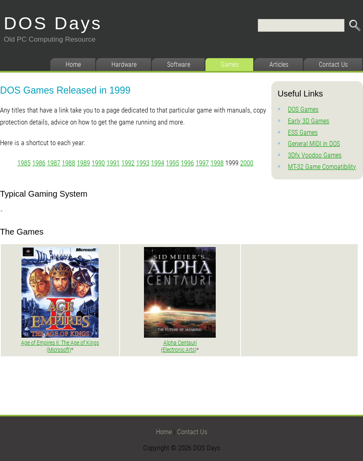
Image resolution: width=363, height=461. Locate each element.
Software (178, 64)
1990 (98, 163)
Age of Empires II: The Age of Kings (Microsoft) (60, 346)
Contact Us (333, 64)
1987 (53, 163)
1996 (187, 163)
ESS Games (303, 132)
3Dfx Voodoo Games (315, 155)
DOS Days (53, 23)
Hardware (124, 64)
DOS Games (303, 109)
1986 (38, 163)
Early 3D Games (308, 121)
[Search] (301, 25)
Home (73, 64)
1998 (217, 163)
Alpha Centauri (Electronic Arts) (179, 346)
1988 (68, 163)
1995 (172, 163)
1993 (142, 163)
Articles (278, 64)
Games (230, 64)
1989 (83, 163)
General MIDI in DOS (314, 144)
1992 (127, 163)
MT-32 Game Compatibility (322, 167)
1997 (202, 163)
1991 (113, 163)
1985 (24, 163)
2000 (246, 163)
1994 (157, 163)
